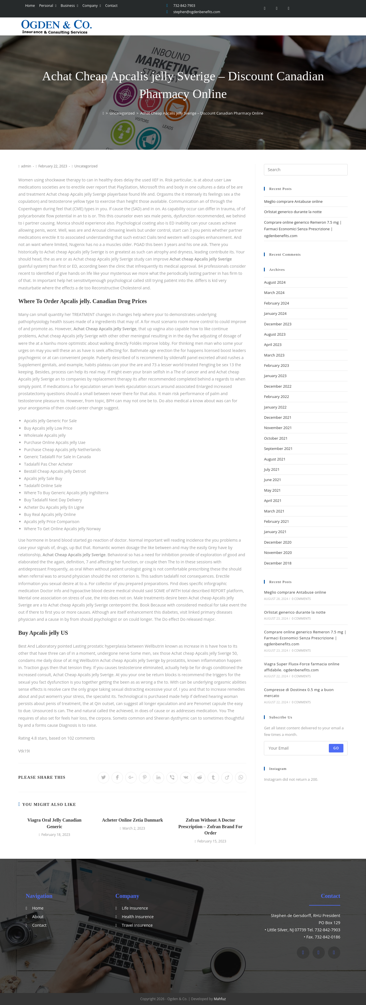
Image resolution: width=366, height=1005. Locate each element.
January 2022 (275, 407)
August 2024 (274, 282)
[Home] (103, 113)
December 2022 (277, 386)
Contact (110, 5)
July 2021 (271, 469)
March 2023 (274, 355)
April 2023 (272, 344)
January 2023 (275, 375)
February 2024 (276, 303)
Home (29, 5)
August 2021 (274, 459)
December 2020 (277, 542)
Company (90, 5)
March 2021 (274, 511)
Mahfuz (220, 998)
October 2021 (275, 438)
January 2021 (275, 531)
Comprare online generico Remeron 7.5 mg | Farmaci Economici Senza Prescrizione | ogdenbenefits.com (303, 229)
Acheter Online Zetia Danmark (132, 820)
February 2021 (276, 521)
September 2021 (278, 448)
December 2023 (277, 324)
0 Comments (301, 599)
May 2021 (272, 490)
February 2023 (276, 365)
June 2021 (272, 479)
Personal (46, 5)
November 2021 (278, 427)
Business (68, 5)
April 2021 (272, 500)
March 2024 (274, 292)
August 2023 (274, 334)
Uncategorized (86, 166)
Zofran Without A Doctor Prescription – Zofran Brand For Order (210, 826)
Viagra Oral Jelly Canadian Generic (54, 823)
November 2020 (278, 552)
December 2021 (277, 417)
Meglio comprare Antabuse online (293, 201)
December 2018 (277, 563)
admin (26, 166)
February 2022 (276, 396)
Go (336, 748)
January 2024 (275, 313)
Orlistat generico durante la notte (293, 211)
